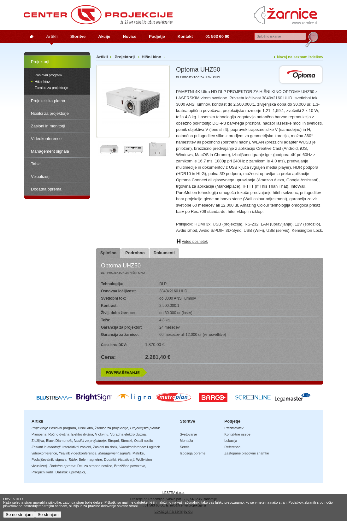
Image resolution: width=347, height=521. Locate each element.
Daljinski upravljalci (70, 472)
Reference (232, 447)
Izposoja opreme (192, 453)
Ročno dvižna (58, 434)
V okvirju (101, 434)
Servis (185, 447)
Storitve (77, 36)
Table (36, 163)
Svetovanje (188, 434)
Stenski (126, 440)
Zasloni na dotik (105, 447)
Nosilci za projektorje (50, 113)
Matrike (138, 453)
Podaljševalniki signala (49, 459)
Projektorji (40, 61)
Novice (130, 36)
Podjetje (157, 36)
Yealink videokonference (78, 453)
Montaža (186, 440)
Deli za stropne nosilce (94, 466)
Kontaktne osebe (237, 434)
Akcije (104, 36)
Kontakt (185, 36)
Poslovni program (48, 75)
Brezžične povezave (129, 466)
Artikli (52, 36)
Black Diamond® (59, 440)
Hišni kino (42, 81)
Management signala (50, 151)
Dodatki (110, 459)
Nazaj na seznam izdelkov (300, 57)
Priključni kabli (43, 472)
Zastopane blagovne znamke (246, 453)
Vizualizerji (40, 176)
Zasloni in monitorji (48, 126)
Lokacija (230, 440)
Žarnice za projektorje (51, 88)
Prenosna (39, 434)
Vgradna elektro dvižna (128, 434)
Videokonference (46, 138)
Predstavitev (234, 428)
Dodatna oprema (46, 189)
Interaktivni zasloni (76, 447)
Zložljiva (38, 440)
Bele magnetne (90, 459)
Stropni (113, 440)
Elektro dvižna (82, 434)
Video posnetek (195, 241)
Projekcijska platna (48, 100)
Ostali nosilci (144, 440)
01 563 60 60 (217, 36)
